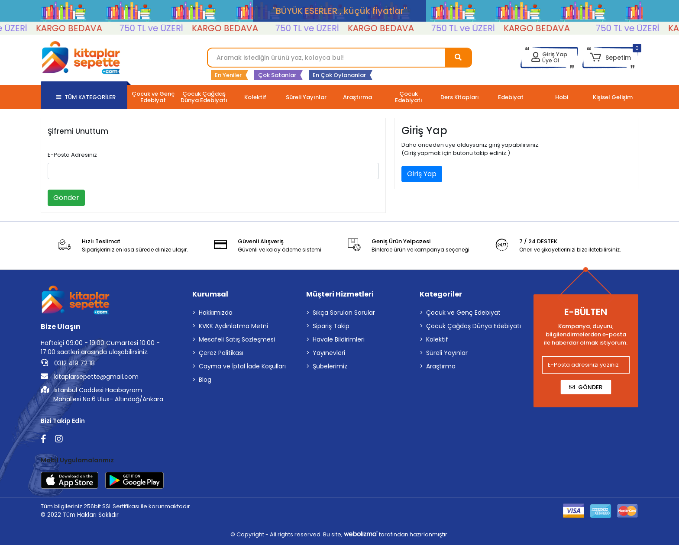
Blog (205, 379)
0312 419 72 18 (68, 363)
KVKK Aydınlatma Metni (233, 326)
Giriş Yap (421, 174)
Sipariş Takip (331, 326)
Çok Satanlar (277, 75)
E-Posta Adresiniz (72, 155)
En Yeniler (228, 75)
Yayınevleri (329, 352)
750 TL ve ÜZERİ (158, 28)
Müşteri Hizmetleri (340, 294)
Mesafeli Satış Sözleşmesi (237, 339)
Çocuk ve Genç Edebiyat (463, 312)
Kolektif (437, 339)
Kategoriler (441, 294)
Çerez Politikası (221, 352)
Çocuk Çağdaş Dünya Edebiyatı (473, 326)
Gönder (66, 198)
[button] (610, 57)
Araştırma (441, 366)
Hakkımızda (216, 312)
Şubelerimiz (330, 366)
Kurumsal (210, 294)
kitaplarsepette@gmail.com (90, 376)
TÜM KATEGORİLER (86, 97)
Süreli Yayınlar (447, 352)
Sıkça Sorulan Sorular (344, 312)
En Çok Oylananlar (339, 75)
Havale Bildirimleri (339, 339)
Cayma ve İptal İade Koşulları (242, 366)
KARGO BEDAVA (76, 28)
